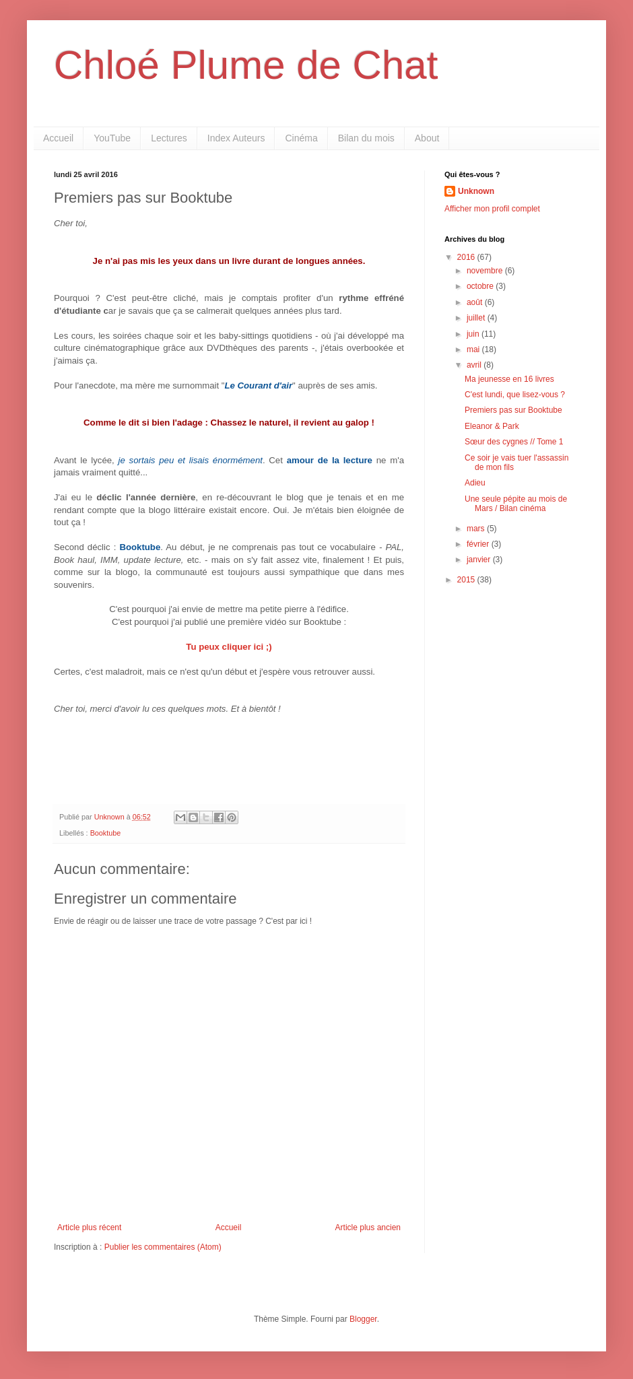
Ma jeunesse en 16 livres (509, 379)
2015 (467, 579)
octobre (481, 286)
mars (477, 528)
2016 (467, 257)
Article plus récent (89, 1227)
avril (475, 365)
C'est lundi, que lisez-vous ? (515, 394)
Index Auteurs (236, 138)
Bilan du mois (366, 138)
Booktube (105, 833)
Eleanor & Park (492, 426)
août (476, 302)
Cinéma (301, 138)
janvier (480, 559)
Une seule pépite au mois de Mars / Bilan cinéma (516, 503)
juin (474, 334)
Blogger (363, 1319)
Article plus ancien (368, 1227)
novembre (486, 270)
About (427, 138)
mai (474, 349)
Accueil (58, 138)
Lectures (169, 138)
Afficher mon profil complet (492, 208)
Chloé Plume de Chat (246, 65)
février (479, 544)
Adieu (475, 482)
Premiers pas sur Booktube (513, 410)
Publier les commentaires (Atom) (163, 1247)
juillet (477, 318)
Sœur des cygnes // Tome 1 (514, 441)
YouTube (112, 138)
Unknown (476, 191)
